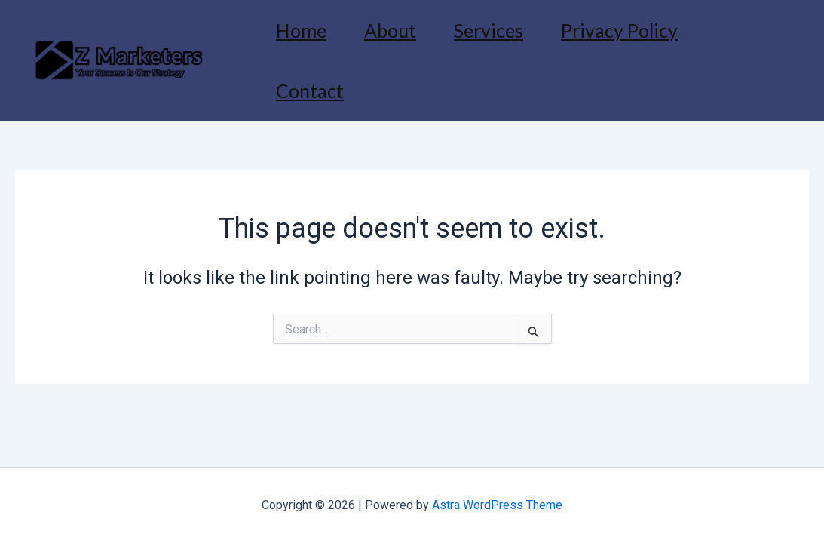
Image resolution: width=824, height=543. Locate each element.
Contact (310, 90)
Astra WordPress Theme (497, 505)
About (390, 30)
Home (301, 30)
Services (488, 30)
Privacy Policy (619, 30)
